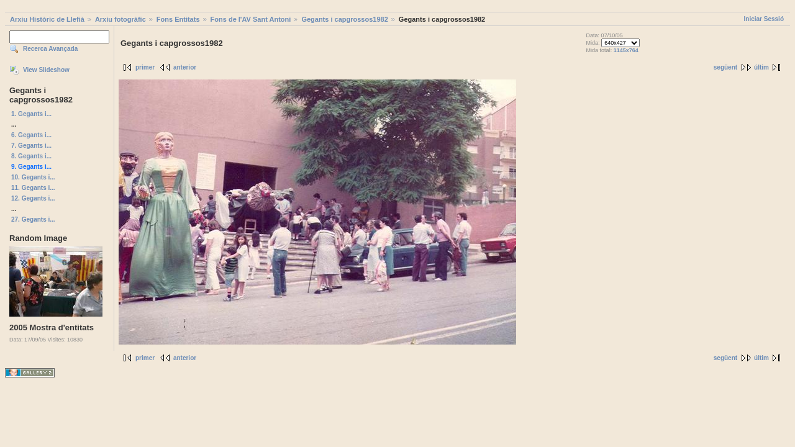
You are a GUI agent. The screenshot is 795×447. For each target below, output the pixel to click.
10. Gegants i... (33, 177)
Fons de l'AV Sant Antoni (251, 19)
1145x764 (626, 50)
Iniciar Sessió (764, 19)
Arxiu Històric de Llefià (47, 19)
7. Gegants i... (31, 145)
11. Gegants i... (33, 187)
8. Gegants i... (31, 156)
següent (725, 67)
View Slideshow (46, 69)
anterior (184, 67)
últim (761, 67)
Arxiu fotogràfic (120, 19)
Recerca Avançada (50, 48)
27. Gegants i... (33, 219)
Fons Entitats (178, 19)
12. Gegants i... (33, 198)
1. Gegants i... (31, 114)
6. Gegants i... (31, 135)
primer (145, 67)
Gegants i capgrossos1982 (344, 19)
